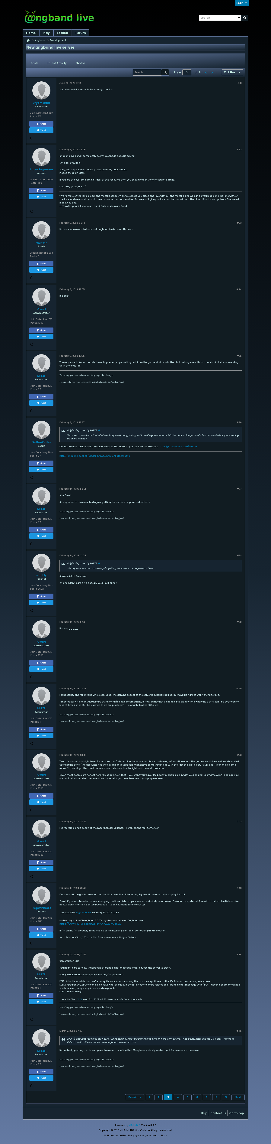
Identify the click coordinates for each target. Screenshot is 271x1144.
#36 (239, 422)
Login (241, 3)
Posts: (33, 116)
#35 (239, 355)
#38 (239, 555)
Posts (34, 63)
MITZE (78, 999)
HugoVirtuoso (83, 912)
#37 (239, 489)
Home (31, 33)
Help (204, 1113)
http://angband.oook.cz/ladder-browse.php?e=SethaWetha (94, 456)
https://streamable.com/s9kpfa (178, 446)
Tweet (41, 130)
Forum (80, 33)
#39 (239, 622)
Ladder (62, 33)
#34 (239, 289)
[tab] (34, 63)
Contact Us (218, 1113)
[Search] (220, 18)
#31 (239, 83)
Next (238, 1097)
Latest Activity (57, 63)
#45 (239, 1030)
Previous (134, 1097)
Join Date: (36, 113)
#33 (239, 222)
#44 (239, 954)
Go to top (236, 1113)
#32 (239, 149)
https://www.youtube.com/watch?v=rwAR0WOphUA (90, 923)
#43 (239, 888)
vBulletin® (135, 1125)
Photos (80, 63)
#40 (239, 688)
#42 (239, 821)
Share (41, 123)
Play (46, 33)
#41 (239, 755)
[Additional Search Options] (239, 18)
